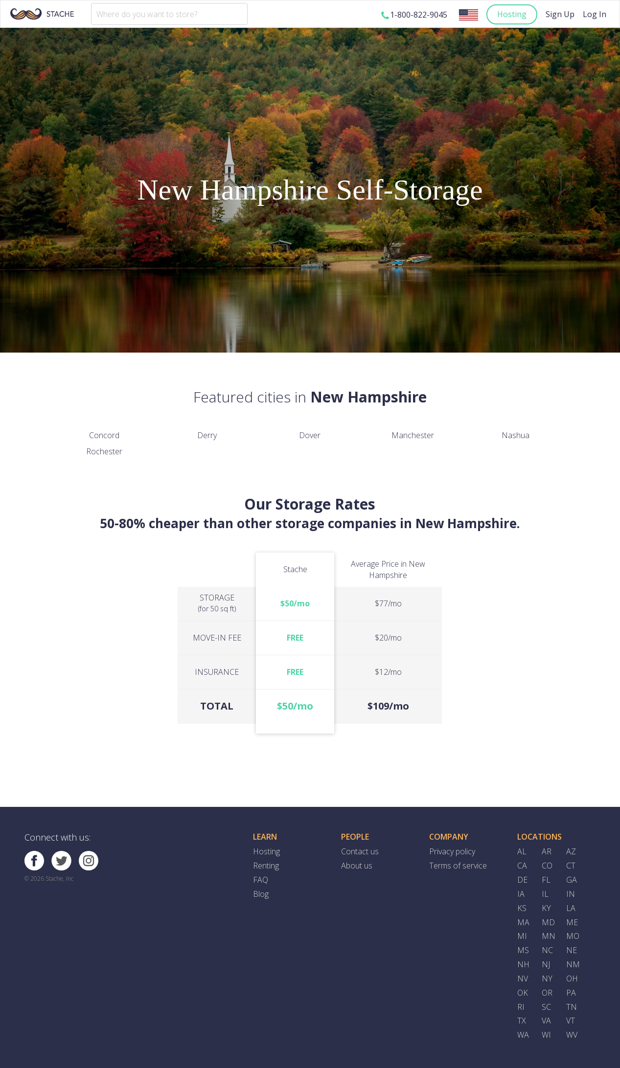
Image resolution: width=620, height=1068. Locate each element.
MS (523, 950)
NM (573, 964)
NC (547, 950)
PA (571, 992)
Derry (207, 435)
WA (523, 1034)
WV (571, 1034)
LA (570, 908)
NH (523, 964)
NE (571, 950)
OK (522, 992)
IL (545, 894)
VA (546, 1020)
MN (548, 936)
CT (570, 865)
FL (546, 879)
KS (522, 908)
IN (570, 894)
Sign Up (560, 14)
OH (572, 978)
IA (521, 894)
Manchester (412, 435)
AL (522, 851)
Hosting (512, 14)
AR (546, 851)
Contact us (360, 851)
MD (548, 922)
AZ (571, 851)
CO (547, 865)
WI (546, 1034)
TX (521, 1020)
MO (572, 936)
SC (546, 1006)
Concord (104, 435)
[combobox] (169, 14)
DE (522, 879)
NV (522, 978)
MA (523, 922)
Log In (594, 14)
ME (572, 922)
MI (522, 936)
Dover (310, 435)
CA (522, 865)
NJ (546, 964)
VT (570, 1020)
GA (571, 879)
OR (547, 992)
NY (547, 978)
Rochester (104, 451)
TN (571, 1006)
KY (546, 908)
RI (521, 1006)
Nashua (515, 435)
